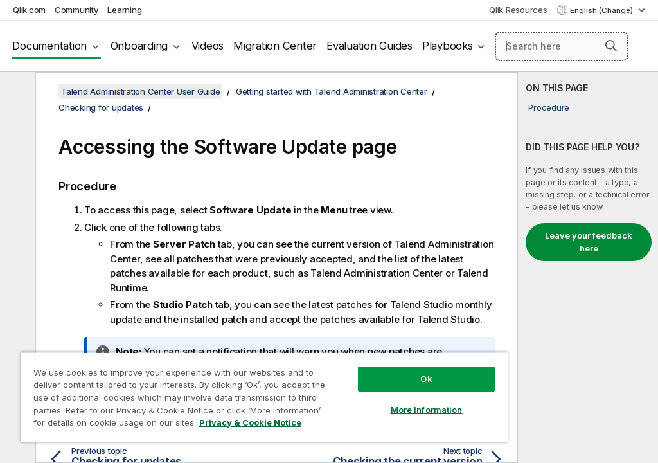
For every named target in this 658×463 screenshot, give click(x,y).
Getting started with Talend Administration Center (331, 91)
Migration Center (275, 45)
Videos (207, 45)
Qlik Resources (518, 10)
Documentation (49, 45)
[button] (611, 45)
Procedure (548, 107)
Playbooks (447, 45)
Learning (124, 10)
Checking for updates (100, 107)
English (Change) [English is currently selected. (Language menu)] (602, 10)
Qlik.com (29, 10)
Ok (426, 379)
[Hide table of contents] (16, 92)
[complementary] (588, 267)
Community (77, 10)
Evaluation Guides (369, 45)
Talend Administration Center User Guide (140, 91)
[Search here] (561, 46)
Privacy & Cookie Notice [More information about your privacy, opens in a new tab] (250, 422)
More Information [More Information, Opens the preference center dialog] (427, 409)
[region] (264, 397)
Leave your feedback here (588, 241)
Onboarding (139, 45)
